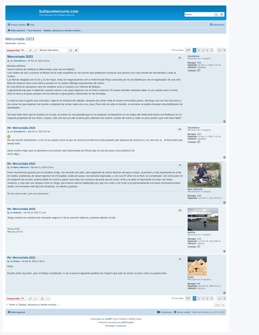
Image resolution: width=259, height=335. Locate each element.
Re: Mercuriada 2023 (21, 127)
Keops (191, 277)
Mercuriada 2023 (19, 39)
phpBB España (127, 322)
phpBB (108, 319)
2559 (199, 196)
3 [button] (203, 50)
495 (198, 284)
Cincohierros (194, 56)
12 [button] (219, 50)
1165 (199, 239)
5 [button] (211, 50)
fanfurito (21, 43)
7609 (199, 63)
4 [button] (207, 50)
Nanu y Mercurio (195, 189)
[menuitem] (30, 24)
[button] (188, 50)
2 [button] (198, 50)
